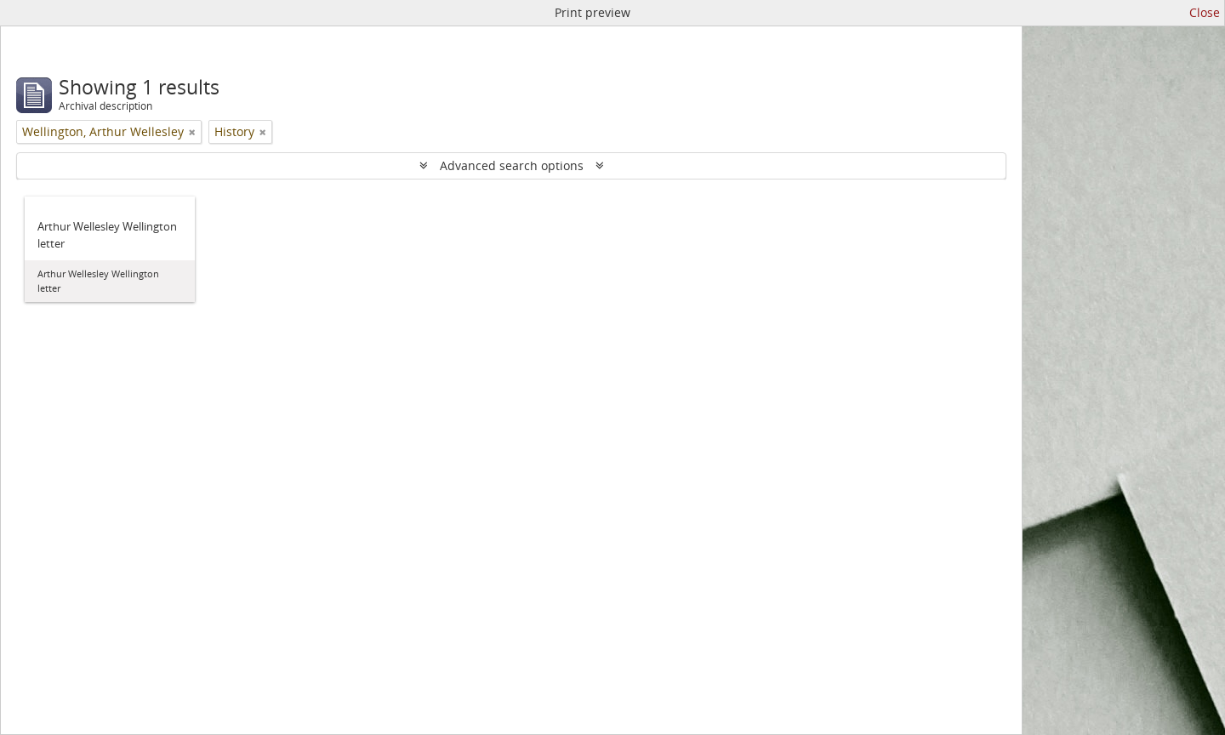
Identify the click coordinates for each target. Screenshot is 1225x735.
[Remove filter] (192, 131)
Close (1204, 12)
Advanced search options (511, 165)
